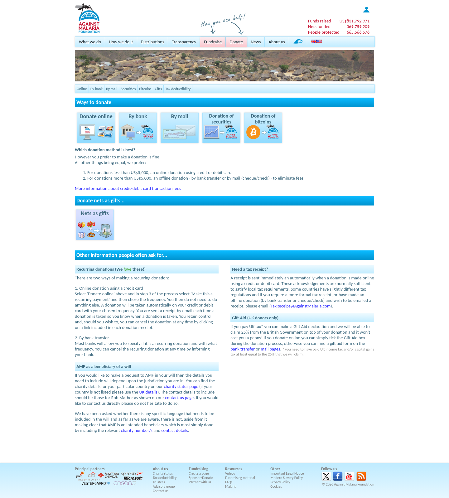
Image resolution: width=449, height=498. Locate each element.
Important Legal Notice (287, 473)
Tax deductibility (178, 88)
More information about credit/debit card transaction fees (128, 188)
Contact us (160, 491)
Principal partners (89, 469)
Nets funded (319, 26)
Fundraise (213, 42)
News (256, 42)
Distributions (152, 42)
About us (276, 42)
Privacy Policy (280, 482)
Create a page (199, 473)
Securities (128, 88)
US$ (354, 21)
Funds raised (319, 21)
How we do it (121, 42)
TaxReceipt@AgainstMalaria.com (301, 306)
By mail (111, 88)
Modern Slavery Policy (286, 478)
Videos (230, 473)
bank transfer (242, 349)
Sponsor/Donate (201, 478)
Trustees (159, 482)
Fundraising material (240, 478)
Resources (233, 469)
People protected (324, 32)
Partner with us (200, 482)
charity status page (181, 386)
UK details (148, 392)
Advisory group (164, 486)
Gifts (158, 88)
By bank (96, 88)
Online (82, 88)
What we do (90, 42)
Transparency (184, 42)
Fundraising (198, 469)
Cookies (276, 486)
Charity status (163, 473)
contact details (175, 430)
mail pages (270, 349)
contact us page (179, 397)
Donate (236, 42)
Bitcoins (145, 88)
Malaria (230, 486)
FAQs (229, 482)
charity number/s (136, 430)
